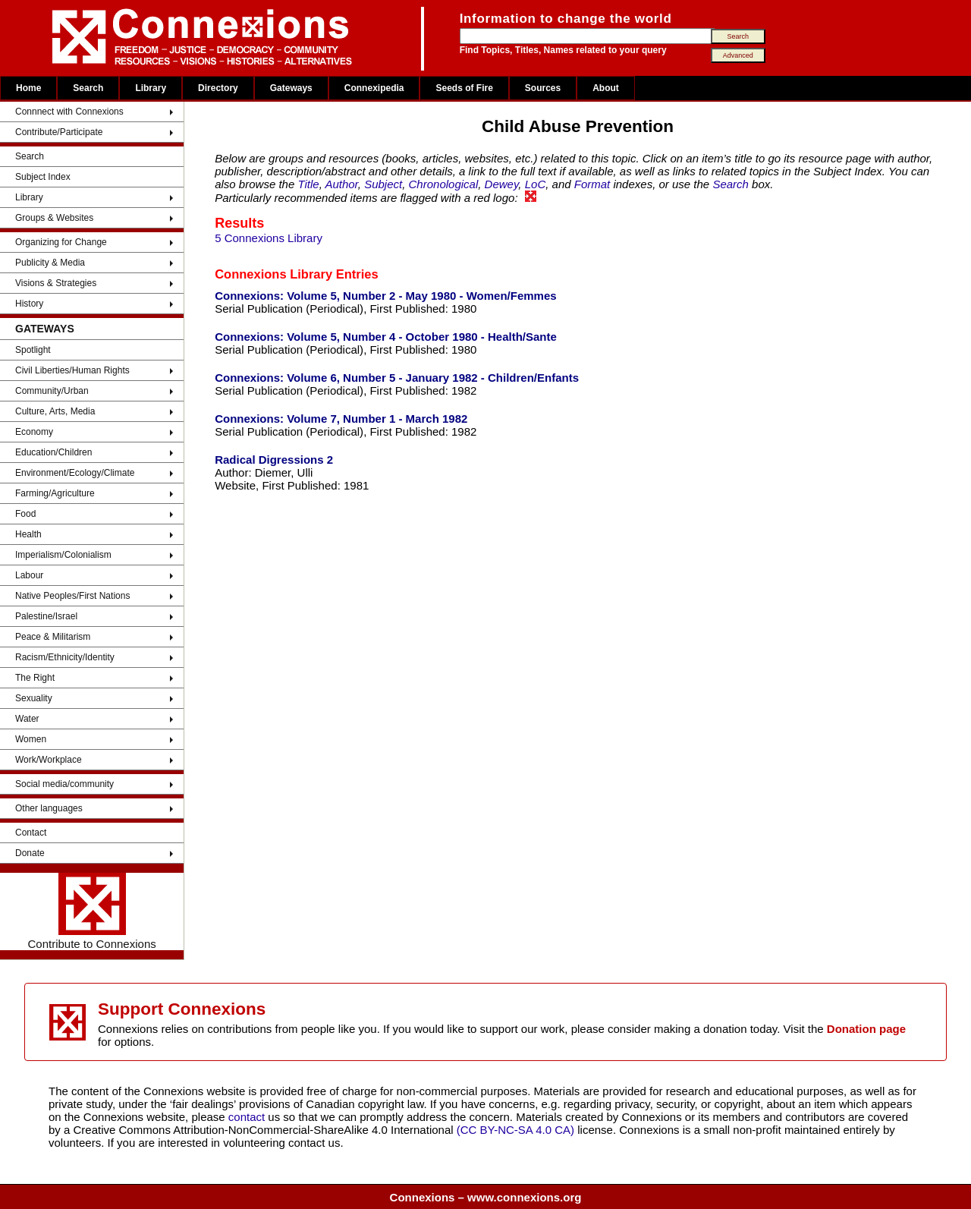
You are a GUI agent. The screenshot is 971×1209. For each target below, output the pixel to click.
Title (308, 184)
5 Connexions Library (268, 237)
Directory (218, 88)
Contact (30, 832)
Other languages (49, 808)
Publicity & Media (50, 262)
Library (150, 88)
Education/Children (53, 452)
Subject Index (43, 177)
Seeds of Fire (463, 88)
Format (592, 184)
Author (341, 184)
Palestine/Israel (46, 616)
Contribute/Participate (58, 132)
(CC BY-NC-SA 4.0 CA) (515, 1129)
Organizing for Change (61, 242)
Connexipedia (374, 88)
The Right (35, 677)
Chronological (444, 184)
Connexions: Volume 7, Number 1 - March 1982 (341, 418)
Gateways (291, 88)
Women (30, 739)
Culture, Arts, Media (55, 411)
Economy (34, 432)
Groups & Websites (54, 218)
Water (27, 718)
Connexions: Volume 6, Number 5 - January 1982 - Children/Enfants (397, 377)
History (29, 303)
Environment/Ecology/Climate (74, 473)
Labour (29, 575)
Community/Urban (52, 391)
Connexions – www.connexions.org (486, 1197)
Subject (383, 184)
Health (28, 534)
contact (248, 1116)
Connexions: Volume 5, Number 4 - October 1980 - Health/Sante (386, 336)
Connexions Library (273, 274)
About (605, 88)
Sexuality (33, 698)
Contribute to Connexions (91, 911)
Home (28, 88)
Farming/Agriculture (55, 493)
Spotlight (33, 350)
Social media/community (64, 784)
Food (25, 513)
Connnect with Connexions (69, 111)
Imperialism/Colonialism (63, 554)
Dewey (502, 184)
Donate (30, 853)
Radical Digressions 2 (274, 459)
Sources (543, 88)
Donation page (866, 1028)
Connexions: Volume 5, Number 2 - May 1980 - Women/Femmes (385, 295)
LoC (535, 184)
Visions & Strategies (55, 283)
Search (88, 88)
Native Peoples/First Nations (72, 595)
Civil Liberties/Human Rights (72, 370)
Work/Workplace (48, 759)
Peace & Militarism (52, 636)
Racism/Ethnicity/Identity (65, 657)
